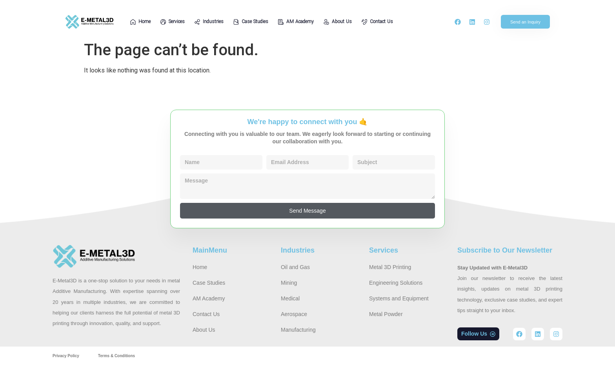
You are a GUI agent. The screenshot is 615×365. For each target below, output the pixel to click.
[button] (478, 333)
